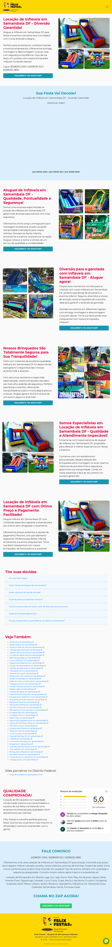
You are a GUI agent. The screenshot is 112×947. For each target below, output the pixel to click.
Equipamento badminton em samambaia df (29, 697)
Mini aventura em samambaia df (23, 726)
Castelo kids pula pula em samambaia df (27, 653)
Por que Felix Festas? (18, 578)
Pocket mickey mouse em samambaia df (27, 686)
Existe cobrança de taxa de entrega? (25, 592)
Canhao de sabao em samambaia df (25, 692)
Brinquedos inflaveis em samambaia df (26, 752)
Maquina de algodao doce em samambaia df (29, 720)
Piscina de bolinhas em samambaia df (26, 705)
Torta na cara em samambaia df (23, 734)
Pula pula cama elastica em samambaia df (28, 666)
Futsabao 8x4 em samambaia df (23, 713)
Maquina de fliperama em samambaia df (27, 663)
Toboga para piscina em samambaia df (26, 650)
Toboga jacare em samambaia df (24, 671)
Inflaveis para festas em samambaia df (26, 728)
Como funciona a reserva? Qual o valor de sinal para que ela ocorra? (38, 607)
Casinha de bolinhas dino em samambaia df (28, 694)
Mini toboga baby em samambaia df (25, 658)
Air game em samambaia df (21, 744)
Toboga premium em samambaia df (25, 684)
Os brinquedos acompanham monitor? (26, 599)
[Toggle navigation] (107, 7)
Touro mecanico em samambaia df (24, 660)
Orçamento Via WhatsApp (28, 76)
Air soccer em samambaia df (22, 642)
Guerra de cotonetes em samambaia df (27, 741)
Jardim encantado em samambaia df (25, 679)
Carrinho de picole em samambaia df (25, 707)
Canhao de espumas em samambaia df (26, 668)
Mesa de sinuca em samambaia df (24, 673)
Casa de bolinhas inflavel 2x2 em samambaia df (30, 747)
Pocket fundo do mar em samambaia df (27, 647)
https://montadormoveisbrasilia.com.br (26, 775)
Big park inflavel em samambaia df (24, 702)
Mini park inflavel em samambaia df (25, 754)
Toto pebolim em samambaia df (23, 749)
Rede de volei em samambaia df (23, 731)
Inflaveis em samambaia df (21, 739)
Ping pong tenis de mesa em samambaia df (28, 700)
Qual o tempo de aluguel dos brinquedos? (27, 585)
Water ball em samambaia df (22, 718)
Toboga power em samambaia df (24, 760)
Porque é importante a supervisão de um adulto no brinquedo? (37, 621)
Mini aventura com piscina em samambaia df (29, 710)
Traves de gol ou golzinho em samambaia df (29, 757)
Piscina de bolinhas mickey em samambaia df (29, 723)
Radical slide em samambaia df (23, 689)
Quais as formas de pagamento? (23, 614)
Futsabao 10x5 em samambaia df (24, 715)
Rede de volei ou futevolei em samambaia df (29, 681)
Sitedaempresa (62, 944)
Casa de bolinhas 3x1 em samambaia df (26, 736)
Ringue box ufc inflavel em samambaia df (28, 676)
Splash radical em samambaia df (23, 645)
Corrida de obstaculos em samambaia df (27, 655)
